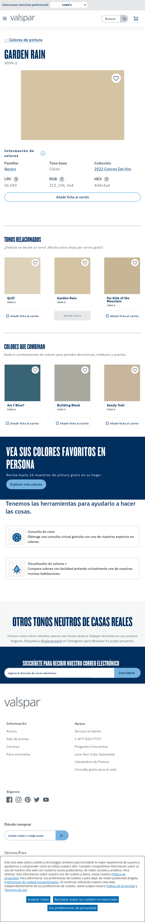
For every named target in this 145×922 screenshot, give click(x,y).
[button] (4, 18)
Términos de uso (15, 890)
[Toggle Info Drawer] (90, 153)
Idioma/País (15, 852)
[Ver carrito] (135, 18)
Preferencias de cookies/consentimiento (31, 882)
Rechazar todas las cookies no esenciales (85, 899)
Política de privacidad (120, 886)
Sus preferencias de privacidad (72, 908)
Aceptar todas (38, 899)
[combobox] (111, 18)
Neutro (10, 169)
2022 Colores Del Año (112, 169)
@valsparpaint (51, 641)
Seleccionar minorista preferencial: (25, 5)
